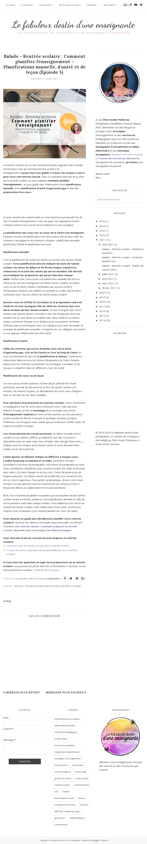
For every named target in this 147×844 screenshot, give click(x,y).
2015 (102, 315)
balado (19, 586)
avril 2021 (107, 278)
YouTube (84, 804)
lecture (81, 798)
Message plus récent (23, 692)
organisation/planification (42, 586)
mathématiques (77, 817)
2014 (102, 320)
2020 (102, 292)
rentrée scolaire (70, 586)
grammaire (60, 817)
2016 (102, 311)
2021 (102, 239)
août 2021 (108, 244)
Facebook (39, 570)
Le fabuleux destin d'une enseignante (73, 24)
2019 (102, 297)
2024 (102, 226)
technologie (81, 771)
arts (56, 791)
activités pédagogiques (66, 732)
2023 (102, 230)
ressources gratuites (65, 745)
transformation (81, 784)
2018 (102, 301)
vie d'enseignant (63, 771)
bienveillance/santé (64, 798)
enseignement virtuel (65, 804)
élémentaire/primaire (65, 725)
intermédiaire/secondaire (67, 718)
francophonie (61, 765)
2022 (102, 235)
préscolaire (77, 765)
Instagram (53, 570)
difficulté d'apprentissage (67, 811)
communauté (61, 824)
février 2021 (109, 287)
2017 (102, 306)
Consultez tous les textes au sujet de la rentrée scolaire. (38, 545)
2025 (102, 221)
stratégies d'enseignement (68, 758)
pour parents (82, 778)
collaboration (61, 738)
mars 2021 (108, 283)
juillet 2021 (108, 274)
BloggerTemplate (100, 840)
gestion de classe (63, 778)
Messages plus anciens (64, 692)
